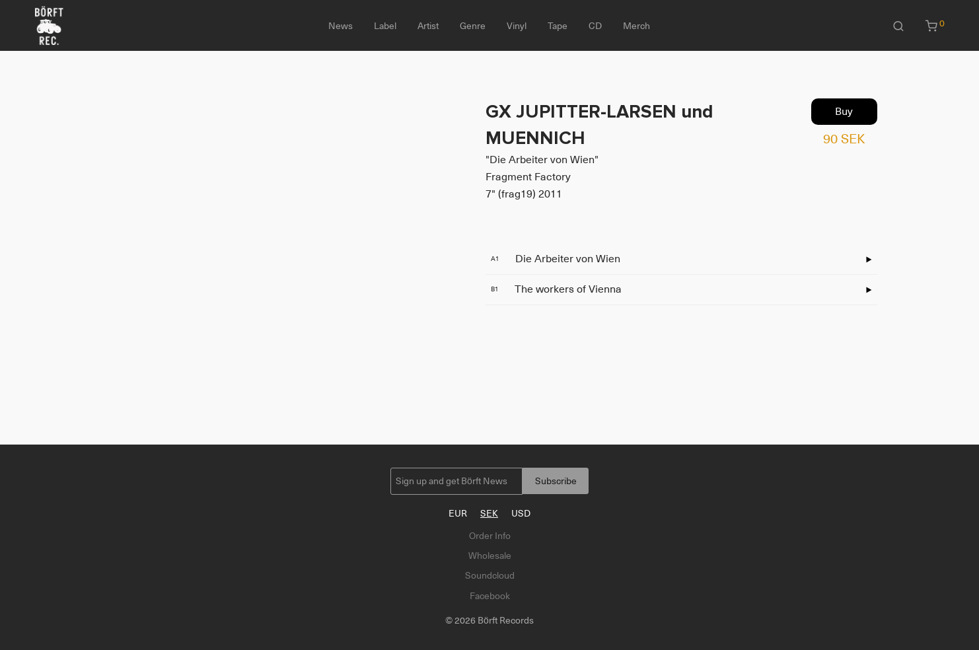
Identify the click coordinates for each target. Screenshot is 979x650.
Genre (473, 25)
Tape (557, 25)
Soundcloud (490, 575)
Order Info (490, 535)
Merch (636, 25)
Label (385, 25)
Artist (428, 25)
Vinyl (516, 25)
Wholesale (489, 555)
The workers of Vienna (556, 289)
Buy (844, 112)
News (340, 25)
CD (595, 25)
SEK (489, 513)
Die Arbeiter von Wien (555, 259)
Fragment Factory (528, 177)
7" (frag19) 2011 (524, 194)
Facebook (490, 596)
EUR (458, 513)
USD (520, 513)
